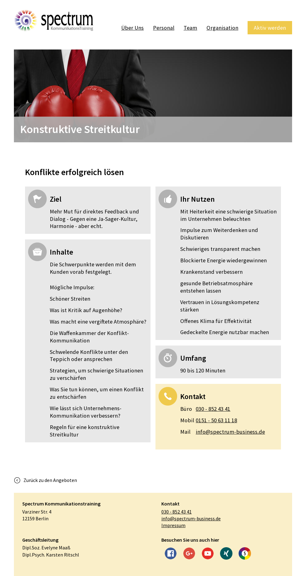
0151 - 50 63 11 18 (208, 420)
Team (190, 27)
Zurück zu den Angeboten (50, 480)
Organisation (222, 27)
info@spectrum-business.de (222, 432)
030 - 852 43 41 (205, 409)
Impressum (173, 525)
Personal (163, 27)
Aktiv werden (270, 27)
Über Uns (132, 27)
